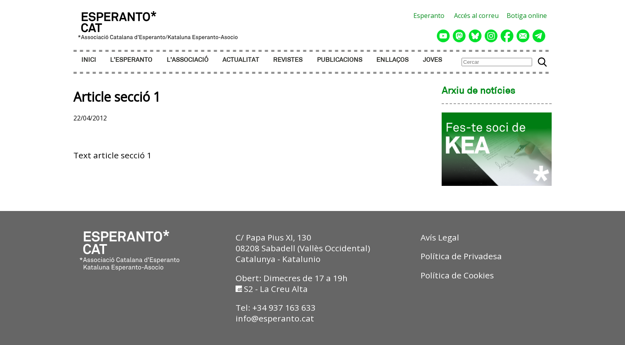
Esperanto (428, 15)
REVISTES (288, 60)
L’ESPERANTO (131, 60)
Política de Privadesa (461, 256)
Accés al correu (476, 15)
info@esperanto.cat (275, 318)
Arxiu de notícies (478, 91)
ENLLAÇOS (392, 60)
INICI (88, 60)
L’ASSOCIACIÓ (187, 60)
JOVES (432, 60)
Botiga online (527, 15)
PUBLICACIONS (339, 60)
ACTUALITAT (240, 60)
